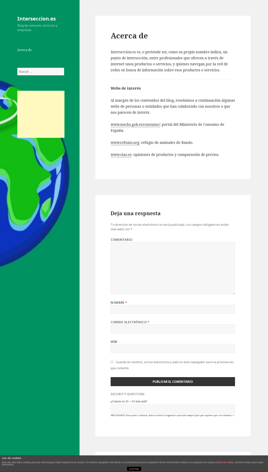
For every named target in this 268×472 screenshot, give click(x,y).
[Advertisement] (40, 114)
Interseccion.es (36, 18)
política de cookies (224, 462)
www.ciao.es (121, 154)
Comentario (121, 240)
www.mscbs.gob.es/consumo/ (135, 124)
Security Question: (128, 394)
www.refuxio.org (125, 142)
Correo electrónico (130, 322)
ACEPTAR (134, 469)
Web (114, 342)
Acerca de (24, 50)
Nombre (119, 302)
